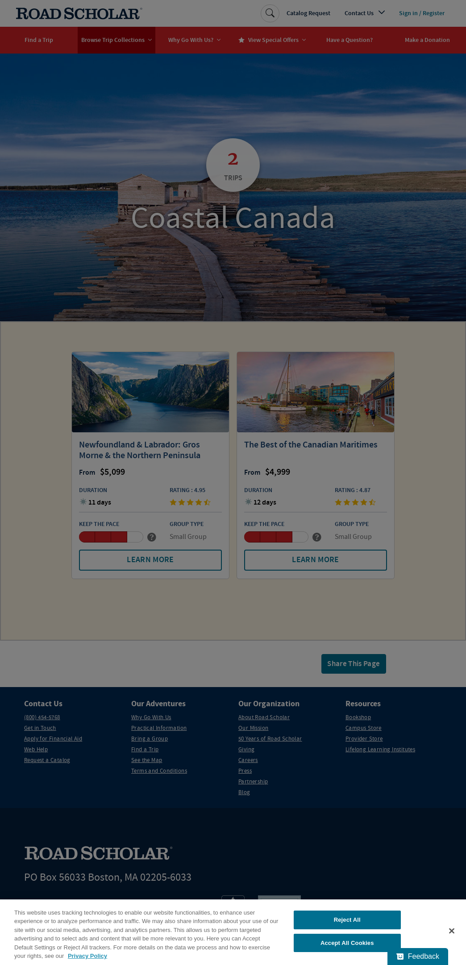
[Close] (452, 935)
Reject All (347, 923)
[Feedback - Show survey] (417, 956)
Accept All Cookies (347, 947)
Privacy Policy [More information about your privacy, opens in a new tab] (87, 960)
